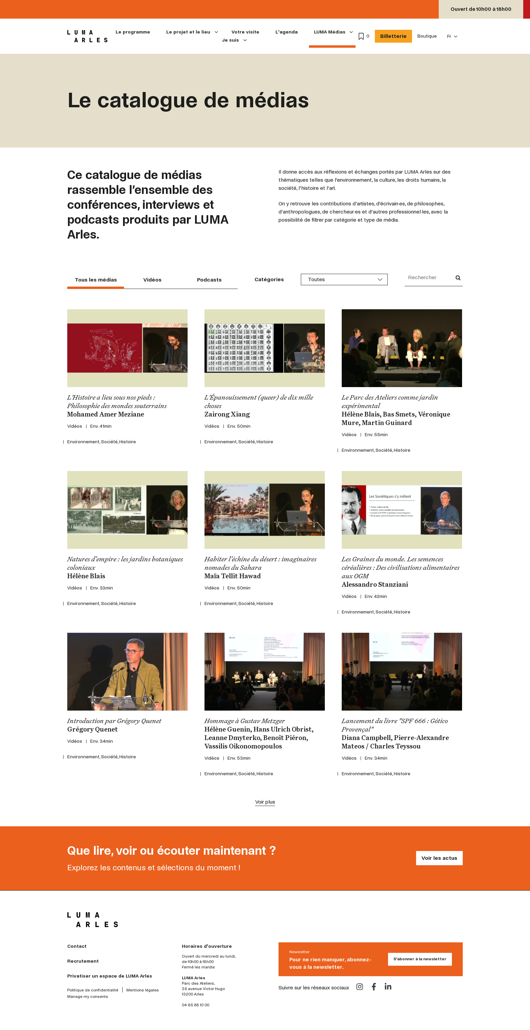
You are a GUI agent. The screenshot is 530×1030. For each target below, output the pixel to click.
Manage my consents (87, 997)
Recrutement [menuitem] (83, 961)
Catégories (269, 279)
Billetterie (393, 36)
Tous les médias (96, 280)
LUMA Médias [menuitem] (329, 32)
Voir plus (265, 802)
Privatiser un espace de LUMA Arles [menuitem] (109, 976)
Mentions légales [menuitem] (142, 990)
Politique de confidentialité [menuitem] (92, 990)
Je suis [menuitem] (230, 40)
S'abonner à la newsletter (420, 959)
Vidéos (152, 280)
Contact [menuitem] (77, 946)
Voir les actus (439, 858)
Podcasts (209, 280)
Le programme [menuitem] (133, 32)
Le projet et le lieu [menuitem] (188, 32)
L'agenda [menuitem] (286, 32)
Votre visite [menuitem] (245, 32)
